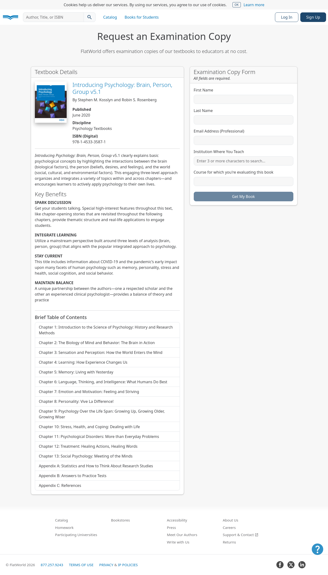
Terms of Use (81, 564)
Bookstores (120, 520)
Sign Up (313, 17)
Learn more (254, 4)
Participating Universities (76, 534)
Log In (286, 17)
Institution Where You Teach (219, 151)
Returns (229, 542)
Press (171, 527)
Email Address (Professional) (219, 131)
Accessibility (177, 520)
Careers (229, 527)
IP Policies (128, 564)
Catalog (110, 17)
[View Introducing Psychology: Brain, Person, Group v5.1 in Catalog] (51, 102)
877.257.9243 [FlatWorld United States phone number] (52, 564)
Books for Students (142, 17)
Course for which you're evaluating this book (234, 172)
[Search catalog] (90, 17)
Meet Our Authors (182, 534)
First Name (203, 90)
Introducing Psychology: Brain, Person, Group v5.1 (122, 88)
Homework (64, 527)
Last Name (203, 110)
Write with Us (178, 542)
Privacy (106, 564)
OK (237, 5)
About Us (230, 520)
